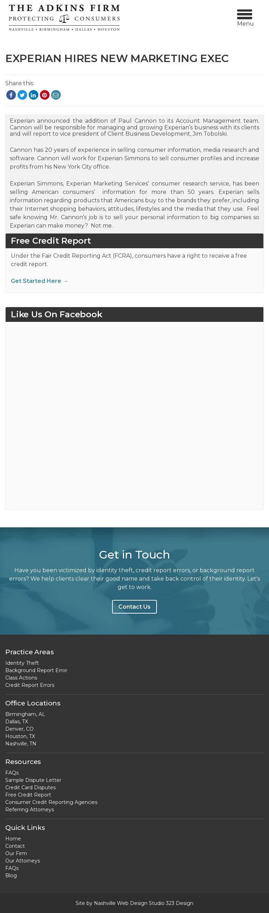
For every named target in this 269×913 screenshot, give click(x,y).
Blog (11, 875)
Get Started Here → (39, 281)
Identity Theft (22, 663)
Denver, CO (19, 729)
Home (13, 839)
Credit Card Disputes (30, 787)
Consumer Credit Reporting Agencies (51, 802)
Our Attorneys (22, 861)
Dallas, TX (16, 721)
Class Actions (21, 678)
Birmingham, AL (25, 714)
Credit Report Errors (29, 685)
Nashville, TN (20, 743)
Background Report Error (36, 670)
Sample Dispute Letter (33, 780)
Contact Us (134, 606)
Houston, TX (20, 736)
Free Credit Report (28, 795)
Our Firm (16, 853)
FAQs (12, 773)
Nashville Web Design (120, 903)
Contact (15, 846)
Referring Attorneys (29, 809)
